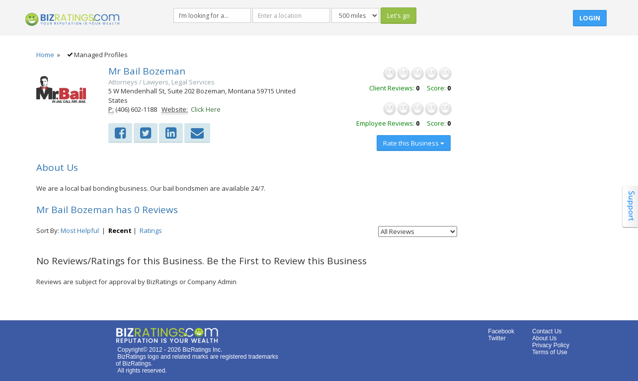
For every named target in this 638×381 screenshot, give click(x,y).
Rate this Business (413, 143)
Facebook (501, 331)
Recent (120, 230)
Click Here (206, 109)
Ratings (151, 230)
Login (589, 17)
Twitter (496, 338)
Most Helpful (80, 230)
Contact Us (546, 331)
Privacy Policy (550, 345)
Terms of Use (549, 352)
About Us (544, 338)
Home (45, 54)
